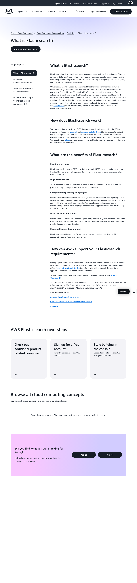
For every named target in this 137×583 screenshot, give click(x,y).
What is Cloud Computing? (22, 33)
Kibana (67, 140)
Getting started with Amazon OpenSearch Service (71, 301)
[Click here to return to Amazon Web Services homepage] (9, 13)
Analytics (70, 33)
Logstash (73, 132)
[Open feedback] (134, 291)
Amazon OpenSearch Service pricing (65, 297)
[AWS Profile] (130, 3)
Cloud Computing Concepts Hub (50, 33)
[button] (38, 11)
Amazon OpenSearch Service (68, 268)
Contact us (54, 306)
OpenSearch (59, 105)
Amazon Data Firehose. (91, 132)
